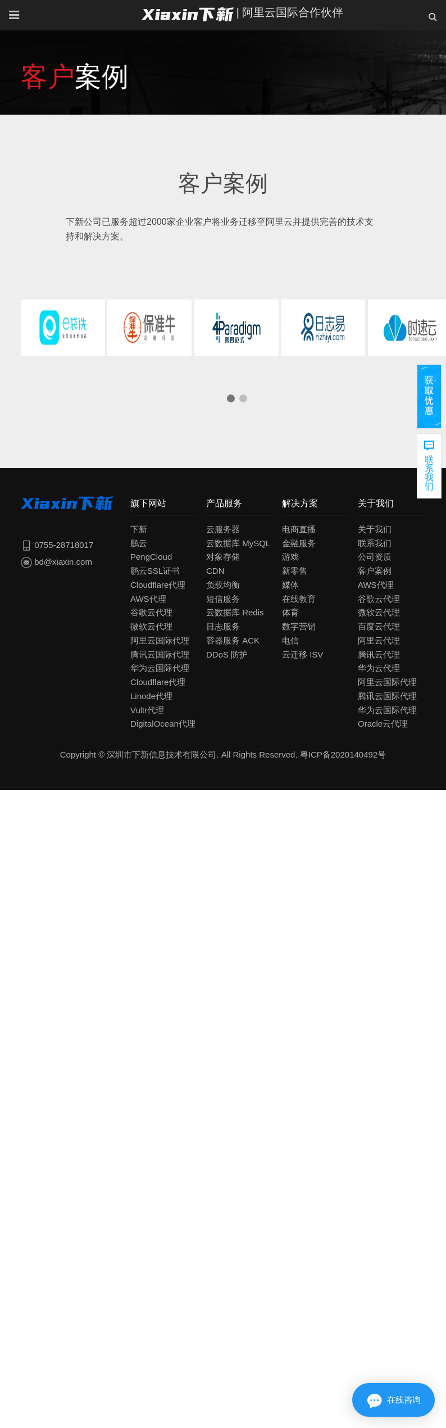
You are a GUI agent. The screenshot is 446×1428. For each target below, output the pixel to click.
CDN (215, 570)
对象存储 (223, 556)
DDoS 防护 (227, 654)
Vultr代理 (147, 710)
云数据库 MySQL (238, 543)
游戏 (290, 556)
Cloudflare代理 (157, 585)
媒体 (290, 585)
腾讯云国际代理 (159, 654)
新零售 (294, 570)
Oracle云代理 (383, 723)
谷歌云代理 (151, 612)
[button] (231, 398)
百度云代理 (379, 626)
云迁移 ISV (302, 654)
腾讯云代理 (379, 654)
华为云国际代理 (159, 668)
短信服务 (223, 599)
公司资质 (375, 556)
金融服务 (299, 543)
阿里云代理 (379, 640)
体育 (290, 612)
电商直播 (299, 529)
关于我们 (375, 529)
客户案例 (375, 570)
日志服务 (223, 626)
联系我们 (375, 543)
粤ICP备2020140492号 (343, 754)
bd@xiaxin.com (56, 561)
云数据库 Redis (235, 612)
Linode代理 (151, 696)
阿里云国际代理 (159, 640)
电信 (290, 640)
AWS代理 (148, 599)
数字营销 (299, 626)
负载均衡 (223, 585)
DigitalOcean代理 (162, 723)
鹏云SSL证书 (155, 570)
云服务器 (223, 529)
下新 (138, 529)
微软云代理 (151, 626)
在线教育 (299, 599)
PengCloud (151, 556)
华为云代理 (379, 668)
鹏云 (138, 543)
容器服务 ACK (233, 640)
